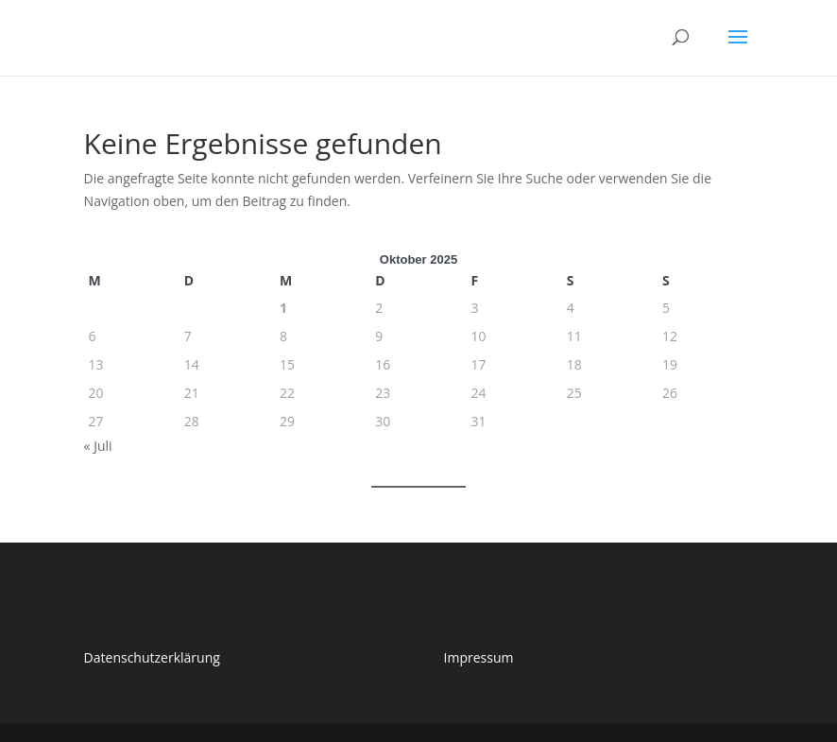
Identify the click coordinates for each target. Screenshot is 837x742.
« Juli (98, 446)
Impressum (479, 657)
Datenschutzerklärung (152, 657)
